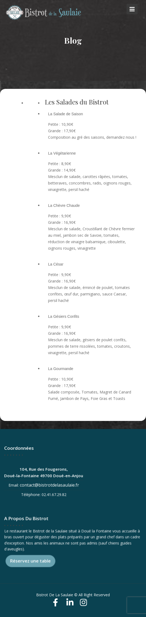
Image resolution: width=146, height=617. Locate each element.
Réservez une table (31, 560)
